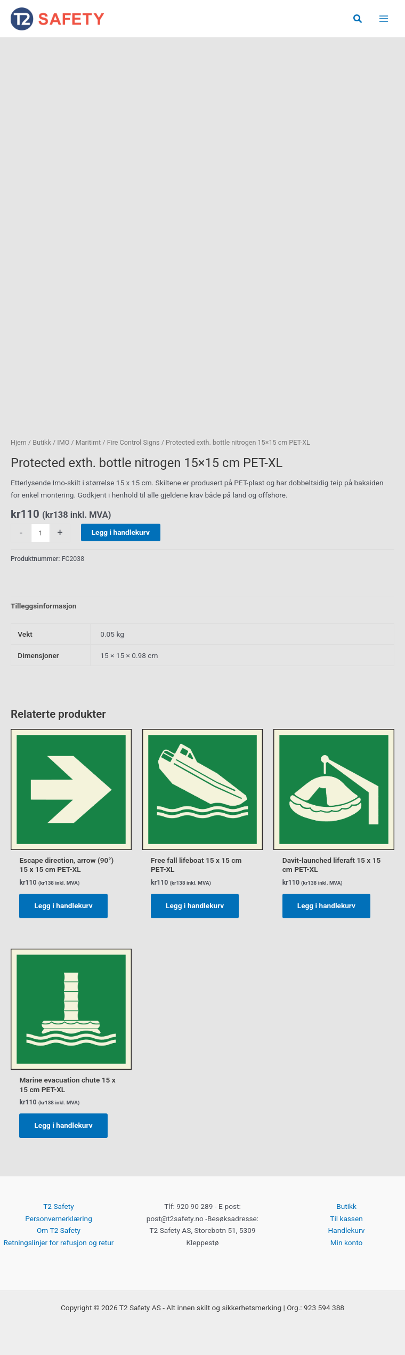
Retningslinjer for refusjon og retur (58, 1242)
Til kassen (346, 1218)
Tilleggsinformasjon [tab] (43, 606)
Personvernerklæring (58, 1218)
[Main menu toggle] (384, 19)
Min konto (346, 1242)
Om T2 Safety (58, 1230)
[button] (358, 19)
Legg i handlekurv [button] (63, 905)
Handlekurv (346, 1230)
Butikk (42, 442)
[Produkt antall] (40, 533)
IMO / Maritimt (79, 442)
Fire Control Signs (133, 442)
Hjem (19, 442)
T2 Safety (58, 1206)
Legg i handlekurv (121, 532)
